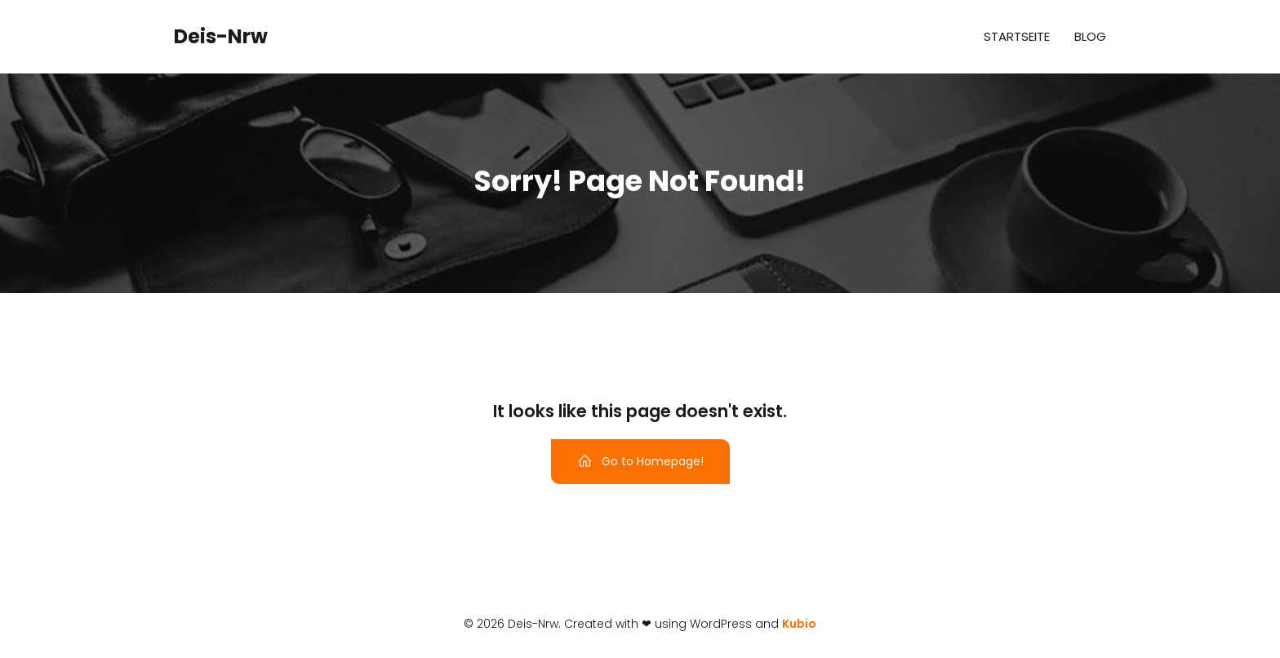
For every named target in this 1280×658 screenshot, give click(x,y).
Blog (1090, 36)
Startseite (1017, 36)
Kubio (799, 624)
